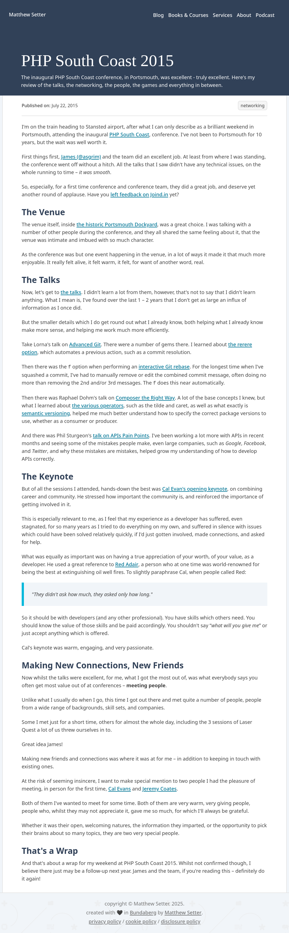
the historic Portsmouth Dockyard (116, 224)
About (244, 15)
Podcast (265, 15)
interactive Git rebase (164, 366)
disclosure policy (180, 921)
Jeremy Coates (160, 788)
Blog (158, 15)
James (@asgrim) (81, 156)
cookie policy (141, 921)
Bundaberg (143, 912)
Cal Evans (119, 788)
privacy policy (105, 921)
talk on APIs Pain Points (121, 435)
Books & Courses (188, 15)
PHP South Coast (129, 134)
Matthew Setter (183, 912)
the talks (71, 292)
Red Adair (126, 564)
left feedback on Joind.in (139, 194)
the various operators (97, 405)
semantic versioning (46, 413)
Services (222, 15)
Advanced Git (85, 344)
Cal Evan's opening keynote (194, 488)
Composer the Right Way (145, 397)
